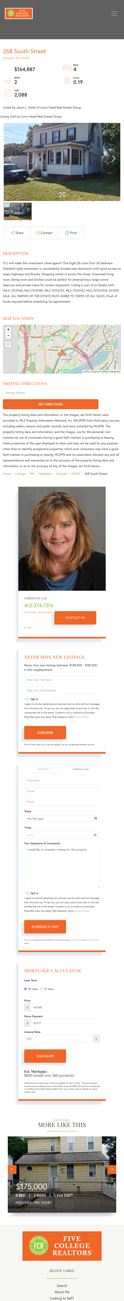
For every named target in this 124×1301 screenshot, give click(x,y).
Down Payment (33, 1005)
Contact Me (75, 607)
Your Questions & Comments (42, 832)
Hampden (45, 463)
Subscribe (45, 721)
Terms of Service (92, 929)
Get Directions (102, 393)
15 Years (47, 978)
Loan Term (30, 969)
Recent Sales (45, 601)
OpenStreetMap (101, 371)
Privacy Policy (82, 705)
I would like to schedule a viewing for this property (62, 856)
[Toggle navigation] (114, 13)
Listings (20, 463)
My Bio (27, 616)
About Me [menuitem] (62, 1280)
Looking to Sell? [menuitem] (62, 1287)
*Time (27, 816)
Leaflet (86, 371)
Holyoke (61, 463)
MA (32, 463)
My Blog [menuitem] (62, 1293)
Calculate (45, 1045)
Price (27, 989)
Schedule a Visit (81, 758)
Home (7, 463)
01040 (75, 463)
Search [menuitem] (62, 1274)
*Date (27, 800)
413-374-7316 (38, 594)
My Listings (30, 601)
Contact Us (43, 758)
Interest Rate (32, 1021)
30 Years (31, 978)
